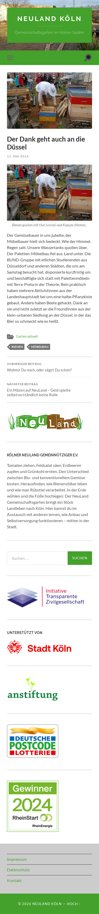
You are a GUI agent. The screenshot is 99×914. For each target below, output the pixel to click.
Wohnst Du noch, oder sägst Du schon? (49, 367)
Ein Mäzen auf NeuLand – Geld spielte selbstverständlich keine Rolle (49, 390)
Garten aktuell (27, 336)
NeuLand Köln (49, 19)
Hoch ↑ (74, 904)
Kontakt (14, 880)
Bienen (17, 347)
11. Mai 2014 (18, 156)
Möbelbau (40, 347)
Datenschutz (18, 869)
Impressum (17, 859)
